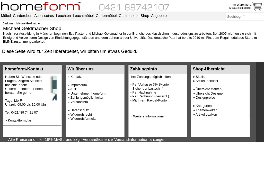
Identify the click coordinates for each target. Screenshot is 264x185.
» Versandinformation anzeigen (138, 139)
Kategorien (204, 106)
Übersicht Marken (209, 89)
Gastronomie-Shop (134, 16)
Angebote (159, 16)
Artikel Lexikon (206, 114)
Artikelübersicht (207, 81)
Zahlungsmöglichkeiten (87, 97)
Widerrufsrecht (81, 114)
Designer (8, 23)
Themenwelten (206, 110)
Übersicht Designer (210, 93)
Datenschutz (80, 110)
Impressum (79, 85)
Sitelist (201, 77)
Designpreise (205, 97)
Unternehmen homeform (88, 93)
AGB (73, 89)
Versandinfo (79, 102)
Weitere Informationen (149, 116)
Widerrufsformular (84, 119)
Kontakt (76, 77)
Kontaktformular (19, 120)
